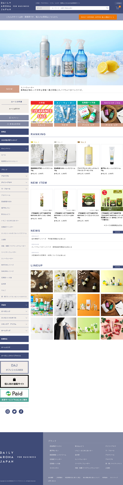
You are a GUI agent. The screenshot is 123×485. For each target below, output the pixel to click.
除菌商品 (4, 339)
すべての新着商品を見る (113, 225)
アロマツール (5, 195)
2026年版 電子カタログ (9, 140)
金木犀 (3, 284)
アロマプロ (5, 176)
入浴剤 (3, 239)
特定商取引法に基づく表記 (72, 477)
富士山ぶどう (5, 214)
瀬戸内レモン (5, 208)
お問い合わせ (52, 481)
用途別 (3, 305)
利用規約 (104, 477)
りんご (3, 290)
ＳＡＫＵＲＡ (54, 468)
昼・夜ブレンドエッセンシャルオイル (14, 296)
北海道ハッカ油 (6, 277)
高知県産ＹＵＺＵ (56, 446)
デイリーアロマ (6, 182)
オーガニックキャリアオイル (11, 356)
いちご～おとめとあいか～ (10, 220)
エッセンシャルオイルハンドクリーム (14, 233)
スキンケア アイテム (8, 324)
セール (3, 155)
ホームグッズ (5, 330)
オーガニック (5, 311)
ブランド (4, 169)
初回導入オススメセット (9, 161)
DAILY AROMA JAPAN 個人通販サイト (94, 17)
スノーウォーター (7, 258)
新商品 (3, 132)
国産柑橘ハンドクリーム (58, 455)
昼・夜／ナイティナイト (113, 463)
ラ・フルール (5, 189)
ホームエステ (5, 347)
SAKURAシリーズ (7, 271)
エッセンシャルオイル (8, 318)
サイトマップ (114, 477)
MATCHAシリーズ (7, 265)
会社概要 (50, 477)
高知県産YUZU (6, 201)
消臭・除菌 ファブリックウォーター (13, 246)
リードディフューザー (8, 252)
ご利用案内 (59, 477)
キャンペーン (5, 148)
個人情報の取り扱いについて (91, 477)
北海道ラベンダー (7, 227)
